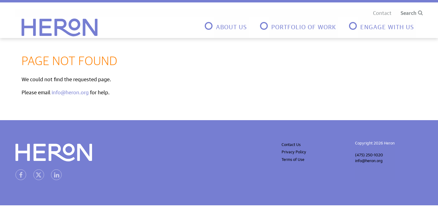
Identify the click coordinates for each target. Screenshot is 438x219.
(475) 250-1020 (369, 154)
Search (408, 12)
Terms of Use (293, 159)
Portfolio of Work (303, 26)
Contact (382, 12)
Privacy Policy (294, 151)
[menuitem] (226, 27)
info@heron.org (70, 92)
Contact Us (291, 144)
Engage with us (387, 26)
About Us (231, 26)
